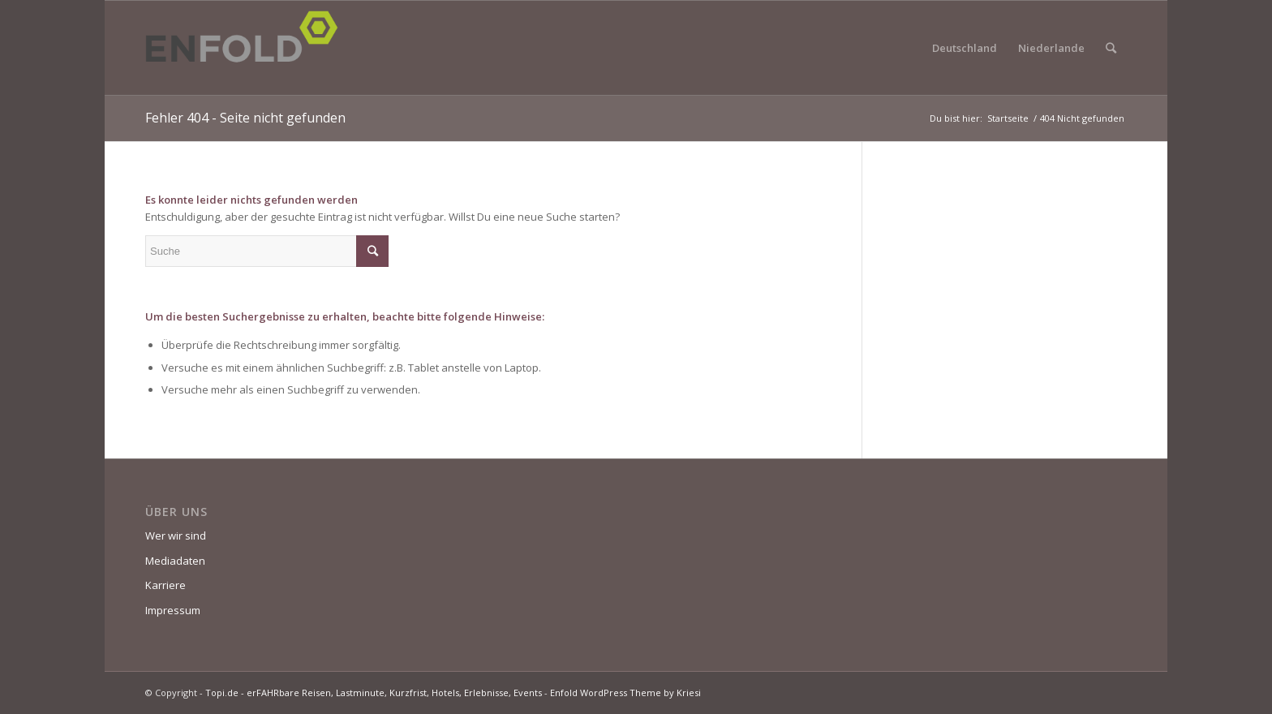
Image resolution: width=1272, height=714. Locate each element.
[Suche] (1111, 48)
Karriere (165, 585)
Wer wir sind (175, 535)
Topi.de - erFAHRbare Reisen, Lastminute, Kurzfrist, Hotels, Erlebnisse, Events (373, 692)
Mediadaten (175, 560)
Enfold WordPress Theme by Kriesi (625, 692)
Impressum (172, 610)
